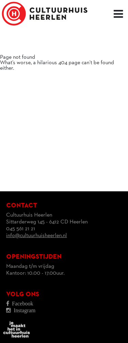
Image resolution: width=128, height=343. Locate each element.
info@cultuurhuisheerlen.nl (36, 235)
